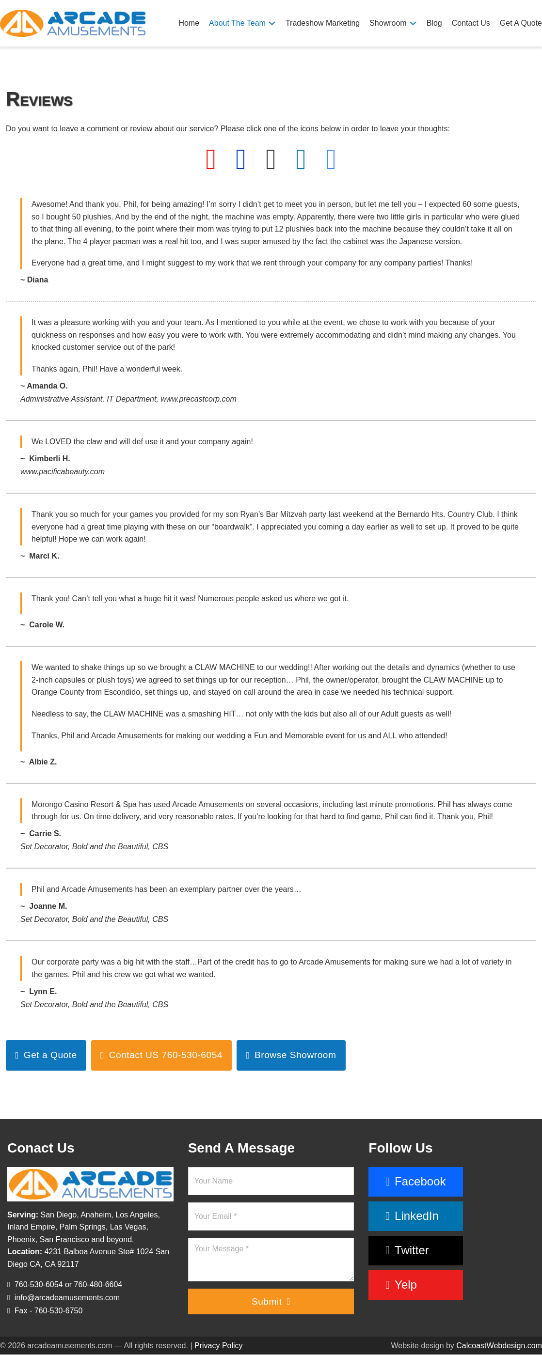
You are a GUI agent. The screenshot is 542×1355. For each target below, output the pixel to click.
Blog (434, 23)
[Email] (271, 1216)
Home (188, 23)
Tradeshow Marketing (323, 23)
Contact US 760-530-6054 (161, 1055)
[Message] (271, 1259)
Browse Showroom (291, 1055)
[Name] (271, 1181)
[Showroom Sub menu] (413, 23)
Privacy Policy (218, 1345)
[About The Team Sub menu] (272, 23)
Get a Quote (46, 1055)
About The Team (237, 23)
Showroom (387, 23)
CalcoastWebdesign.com (499, 1345)
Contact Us (471, 23)
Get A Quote (521, 23)
